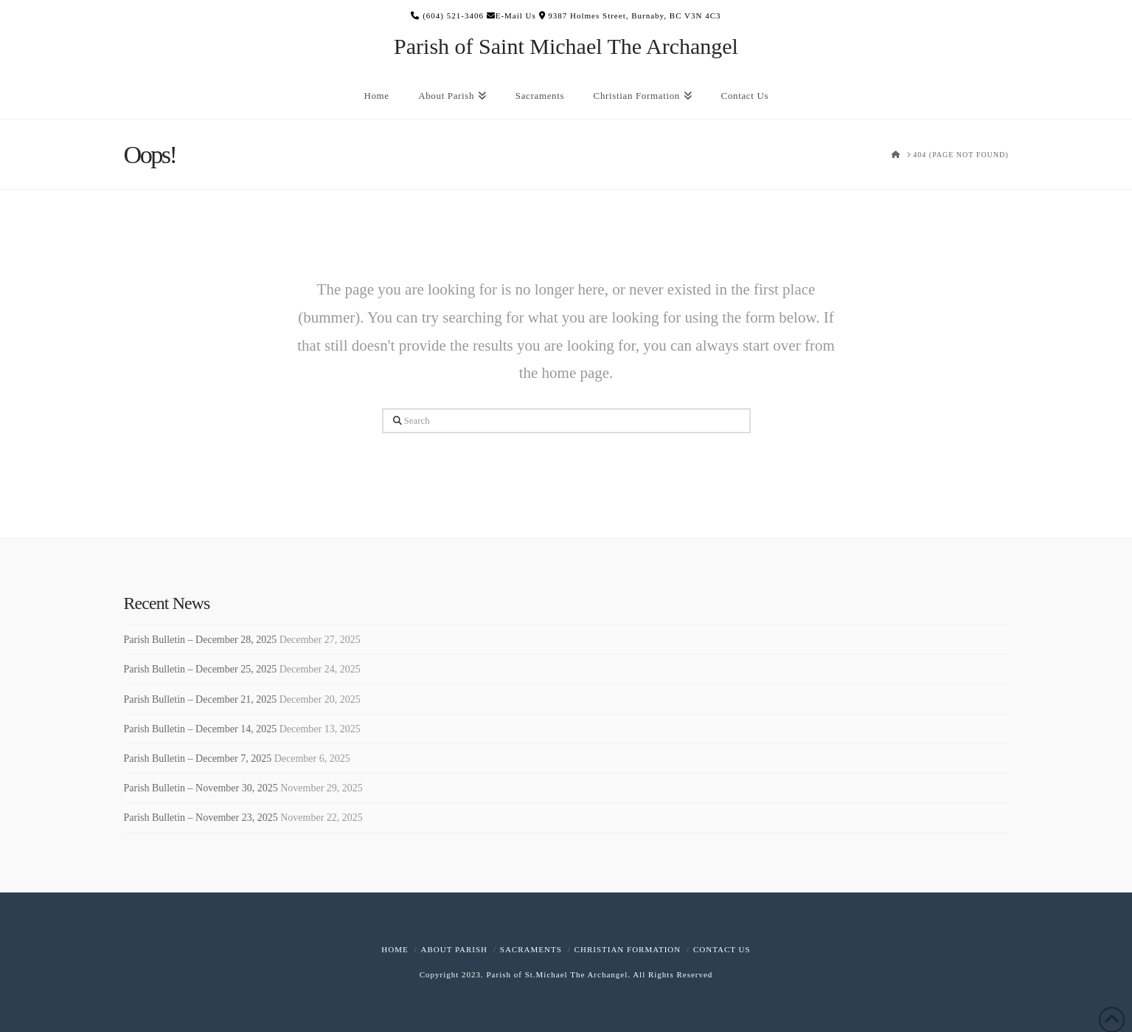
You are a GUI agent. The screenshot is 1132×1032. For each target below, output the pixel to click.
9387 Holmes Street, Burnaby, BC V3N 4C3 (630, 15)
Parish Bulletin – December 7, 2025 (198, 758)
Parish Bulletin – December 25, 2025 (200, 669)
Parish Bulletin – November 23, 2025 (201, 817)
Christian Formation (627, 949)
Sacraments (531, 949)
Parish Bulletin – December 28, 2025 (200, 639)
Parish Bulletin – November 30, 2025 (201, 788)
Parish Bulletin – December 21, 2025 (200, 699)
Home (394, 949)
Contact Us (722, 949)
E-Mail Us (511, 15)
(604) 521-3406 (447, 15)
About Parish (453, 949)
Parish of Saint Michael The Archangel (566, 46)
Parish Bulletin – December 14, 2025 (200, 729)
